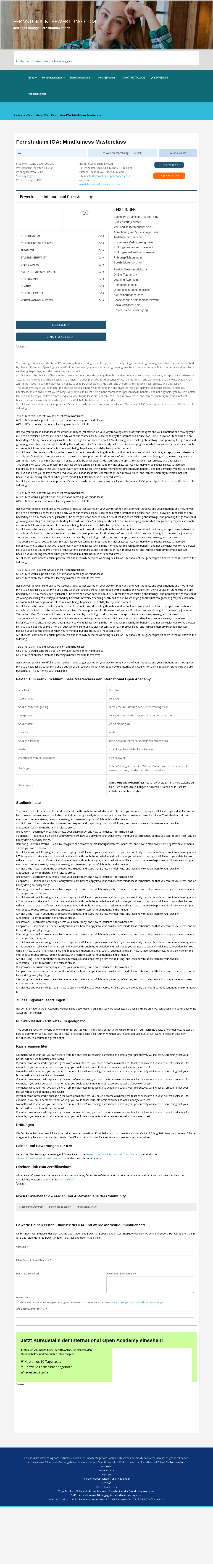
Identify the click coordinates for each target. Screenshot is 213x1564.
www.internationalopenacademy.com (101, 190)
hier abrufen (68, 1229)
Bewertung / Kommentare (122, 1324)
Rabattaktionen (37, 94)
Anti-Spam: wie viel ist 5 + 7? (33, 1360)
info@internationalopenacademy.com (110, 181)
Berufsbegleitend (81, 78)
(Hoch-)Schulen (107, 78)
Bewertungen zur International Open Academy (117, 1203)
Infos (32, 78)
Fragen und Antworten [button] (31, 1256)
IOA (46, 116)
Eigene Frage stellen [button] (60, 1256)
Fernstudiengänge (53, 78)
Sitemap (106, 1540)
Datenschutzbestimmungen (155, 1353)
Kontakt (106, 1531)
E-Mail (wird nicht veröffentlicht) (34, 1310)
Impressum (106, 1522)
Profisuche (22, 61)
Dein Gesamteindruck (28, 1324)
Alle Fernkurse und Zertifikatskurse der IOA (42, 1207)
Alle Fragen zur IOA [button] (87, 1256)
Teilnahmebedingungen (120, 1353)
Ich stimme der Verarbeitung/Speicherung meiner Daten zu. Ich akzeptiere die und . (93, 1353)
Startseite (19, 116)
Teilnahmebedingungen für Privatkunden (106, 1535)
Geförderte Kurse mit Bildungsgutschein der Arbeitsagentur (106, 1552)
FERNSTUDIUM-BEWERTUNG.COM (56, 21)
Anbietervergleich (63, 61)
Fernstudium (35, 116)
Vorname (22, 1297)
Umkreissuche (41, 61)
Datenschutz (24, 1348)
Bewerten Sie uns (106, 1544)
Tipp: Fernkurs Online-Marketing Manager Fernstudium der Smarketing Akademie (106, 1548)
